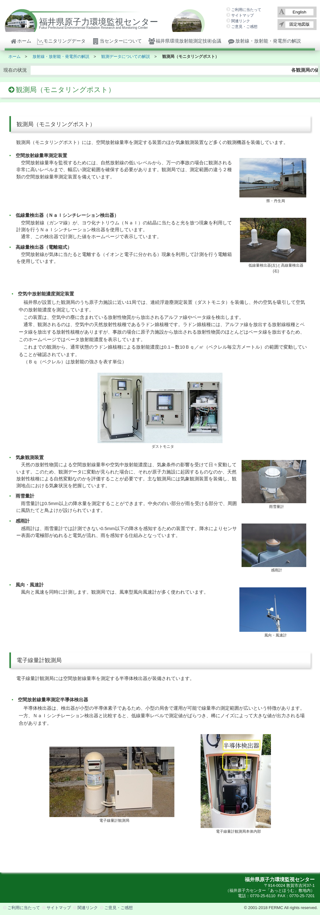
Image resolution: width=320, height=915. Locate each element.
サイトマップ (242, 15)
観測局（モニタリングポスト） (190, 56)
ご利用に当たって (246, 10)
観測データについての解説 (125, 56)
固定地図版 (299, 24)
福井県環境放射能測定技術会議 (185, 40)
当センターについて (117, 40)
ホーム (20, 40)
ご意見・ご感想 (244, 26)
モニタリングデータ (61, 40)
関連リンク (240, 21)
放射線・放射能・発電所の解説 (264, 40)
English (299, 12)
